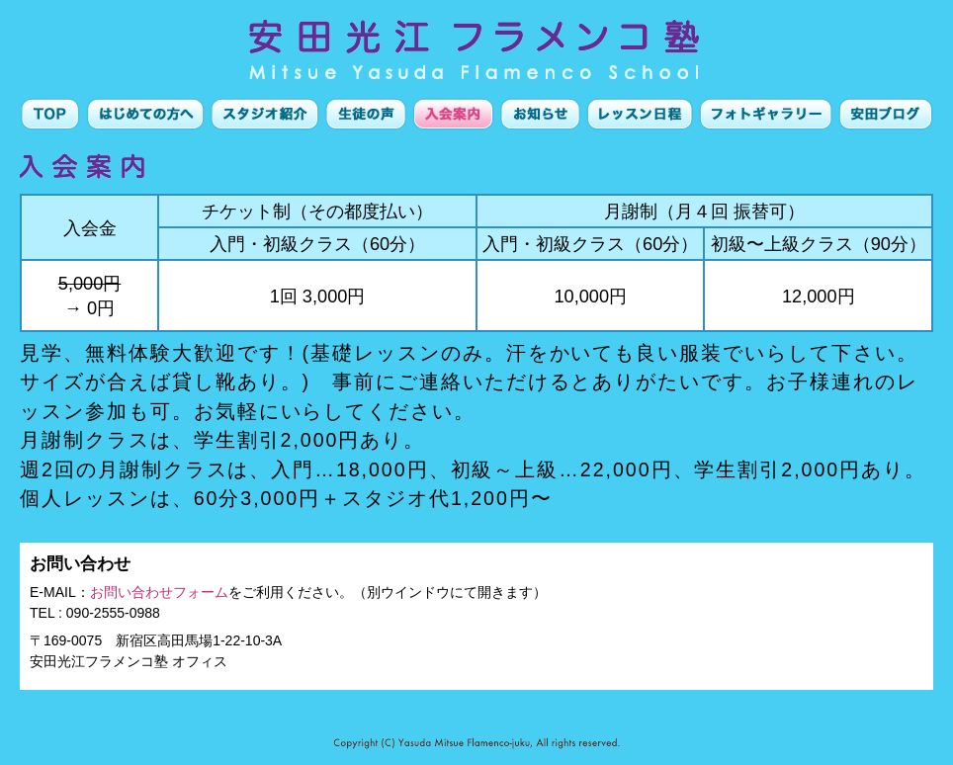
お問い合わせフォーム (159, 592)
